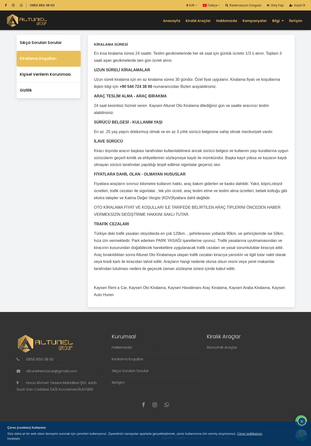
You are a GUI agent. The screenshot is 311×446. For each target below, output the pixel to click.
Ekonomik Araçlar (222, 347)
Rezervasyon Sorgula (243, 5)
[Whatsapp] (21, 5)
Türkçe (211, 5)
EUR (192, 5)
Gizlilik (26, 90)
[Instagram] (15, 5)
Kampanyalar (254, 20)
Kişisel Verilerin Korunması (45, 74)
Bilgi (278, 20)
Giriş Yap (275, 5)
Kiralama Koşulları (38, 58)
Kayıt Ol (297, 5)
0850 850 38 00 (42, 5)
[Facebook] (8, 5)
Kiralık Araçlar (198, 20)
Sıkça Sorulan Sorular (41, 42)
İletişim (295, 20)
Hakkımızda (226, 20)
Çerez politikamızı (249, 434)
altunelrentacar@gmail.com (47, 370)
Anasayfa (171, 20)
